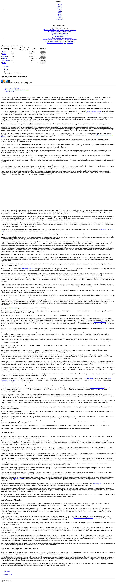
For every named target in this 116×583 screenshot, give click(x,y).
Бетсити (59, 17)
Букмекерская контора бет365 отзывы (59, 31)
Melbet (4, 54)
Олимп (60, 14)
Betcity (60, 11)
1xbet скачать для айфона (60, 35)
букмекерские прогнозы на (93, 111)
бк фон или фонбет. (100, 322)
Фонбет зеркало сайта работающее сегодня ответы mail (60, 39)
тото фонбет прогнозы (97, 388)
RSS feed (7, 571)
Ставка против (59, 36)
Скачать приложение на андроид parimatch (60, 43)
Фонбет (60, 8)
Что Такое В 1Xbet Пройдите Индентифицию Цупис (60, 30)
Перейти (43, 51)
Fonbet (60, 16)
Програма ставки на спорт (60, 33)
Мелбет (60, 4)
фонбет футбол (90, 378)
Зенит (60, 6)
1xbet (59, 12)
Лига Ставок (6, 60)
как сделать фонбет (12, 308)
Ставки (60, 9)
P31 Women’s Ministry (12, 88)
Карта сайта (8, 574)
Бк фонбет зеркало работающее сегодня (60, 38)
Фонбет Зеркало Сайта (27, 268)
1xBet (4, 51)
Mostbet (4, 58)
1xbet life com (9, 91)
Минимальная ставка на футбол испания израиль (60, 41)
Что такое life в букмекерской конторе (17, 90)
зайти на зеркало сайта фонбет (83, 518)
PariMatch (5, 56)
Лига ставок (60, 19)
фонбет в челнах (19, 478)
